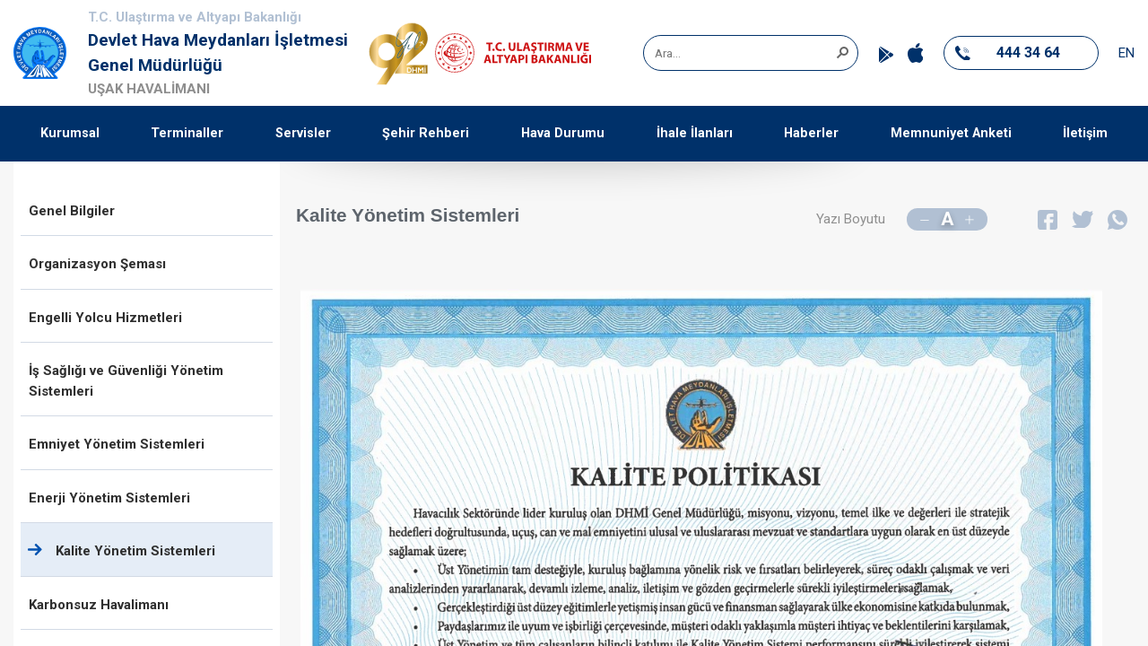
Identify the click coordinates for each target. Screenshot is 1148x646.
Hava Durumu (562, 133)
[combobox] (744, 53)
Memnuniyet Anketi (951, 133)
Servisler (303, 133)
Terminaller (187, 133)
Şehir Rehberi (425, 133)
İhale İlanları (695, 133)
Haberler (811, 133)
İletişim (1085, 133)
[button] (842, 51)
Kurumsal (70, 133)
